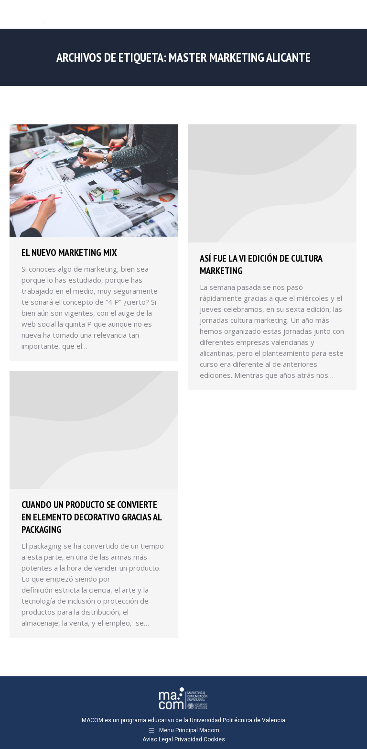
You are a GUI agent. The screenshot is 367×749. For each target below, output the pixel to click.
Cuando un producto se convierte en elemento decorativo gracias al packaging (92, 517)
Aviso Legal (157, 739)
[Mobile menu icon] (351, 14)
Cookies (214, 739)
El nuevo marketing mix (69, 252)
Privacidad (188, 739)
